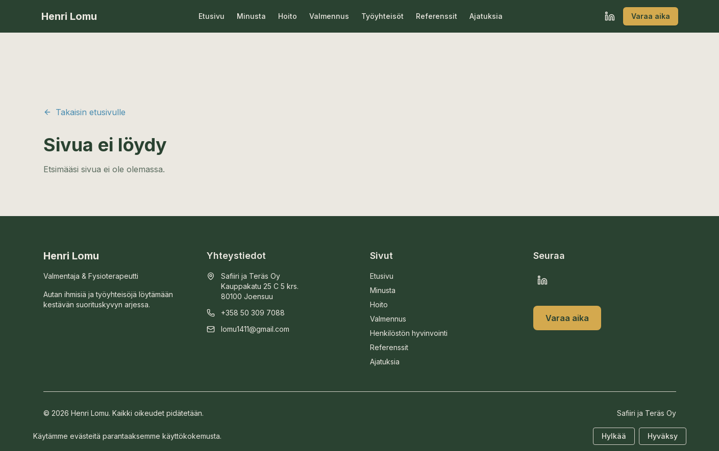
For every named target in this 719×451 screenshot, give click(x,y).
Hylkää (614, 436)
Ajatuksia (486, 16)
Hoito (287, 16)
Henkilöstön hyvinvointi (409, 333)
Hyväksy (663, 436)
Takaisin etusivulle (84, 112)
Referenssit (436, 16)
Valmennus (329, 16)
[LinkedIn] (610, 16)
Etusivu (212, 16)
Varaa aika (650, 16)
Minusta (251, 16)
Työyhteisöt (382, 16)
